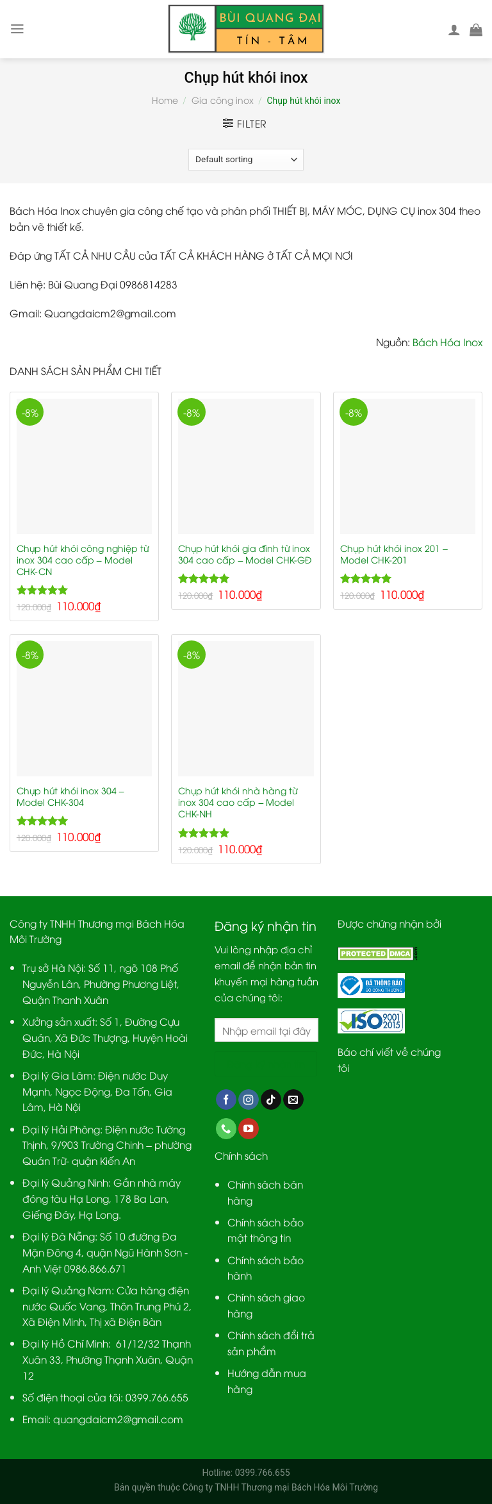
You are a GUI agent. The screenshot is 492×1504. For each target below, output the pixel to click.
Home (165, 100)
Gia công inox (223, 100)
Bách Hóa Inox (447, 341)
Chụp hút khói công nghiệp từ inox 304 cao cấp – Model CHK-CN (83, 559)
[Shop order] (246, 160)
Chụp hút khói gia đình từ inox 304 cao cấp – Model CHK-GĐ (244, 553)
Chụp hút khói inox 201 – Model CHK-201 (394, 553)
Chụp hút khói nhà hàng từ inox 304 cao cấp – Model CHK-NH (237, 802)
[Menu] (17, 28)
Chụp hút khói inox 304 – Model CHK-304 (70, 796)
